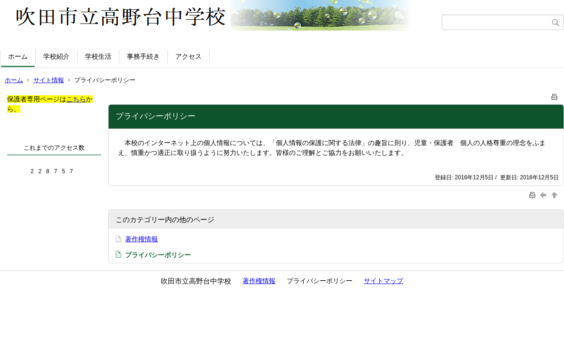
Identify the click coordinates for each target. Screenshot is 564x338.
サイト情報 (48, 80)
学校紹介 (56, 56)
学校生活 (98, 56)
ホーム (18, 56)
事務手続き (143, 56)
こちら (76, 99)
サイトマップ (383, 280)
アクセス (188, 56)
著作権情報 (141, 239)
